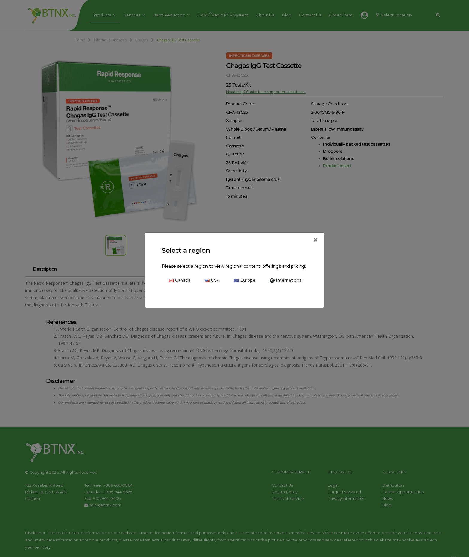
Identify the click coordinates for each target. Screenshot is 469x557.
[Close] (315, 240)
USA (212, 280)
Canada (180, 280)
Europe (244, 280)
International (286, 280)
